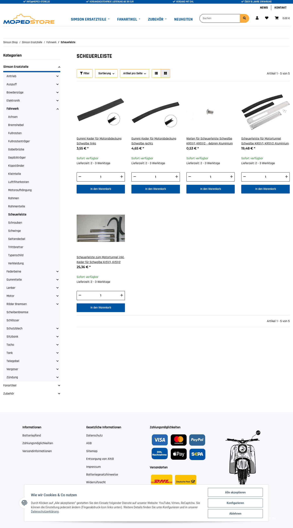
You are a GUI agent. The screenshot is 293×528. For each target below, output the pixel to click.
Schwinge (14, 231)
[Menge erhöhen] (122, 177)
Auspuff (12, 84)
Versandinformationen (37, 451)
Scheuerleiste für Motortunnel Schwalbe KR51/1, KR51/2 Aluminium (265, 141)
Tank (10, 353)
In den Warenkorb (100, 189)
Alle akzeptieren (235, 492)
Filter (84, 73)
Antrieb (11, 76)
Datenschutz (94, 435)
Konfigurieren (235, 503)
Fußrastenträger (19, 141)
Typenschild (15, 255)
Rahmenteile (16, 206)
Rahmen (13, 198)
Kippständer (16, 166)
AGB (89, 443)
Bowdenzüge (15, 92)
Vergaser (12, 369)
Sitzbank (12, 337)
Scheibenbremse (17, 312)
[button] (257, 18)
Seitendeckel (16, 239)
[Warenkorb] (282, 18)
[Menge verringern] (80, 177)
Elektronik (13, 100)
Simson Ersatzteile (15, 67)
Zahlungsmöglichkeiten (37, 443)
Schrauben (15, 223)
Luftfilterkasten (18, 182)
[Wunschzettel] (267, 18)
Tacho (10, 345)
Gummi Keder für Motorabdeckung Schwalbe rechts (153, 141)
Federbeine (14, 271)
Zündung (12, 377)
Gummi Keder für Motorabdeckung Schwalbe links (99, 141)
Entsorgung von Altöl (100, 459)
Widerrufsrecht (96, 482)
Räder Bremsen (17, 304)
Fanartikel (10, 385)
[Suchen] (219, 18)
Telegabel (13, 361)
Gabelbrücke (16, 149)
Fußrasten (15, 133)
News (264, 7)
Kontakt (280, 7)
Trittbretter (15, 247)
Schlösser (13, 320)
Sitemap (91, 451)
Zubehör (8, 393)
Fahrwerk (13, 109)
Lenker (11, 288)
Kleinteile (14, 174)
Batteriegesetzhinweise (102, 474)
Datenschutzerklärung (45, 511)
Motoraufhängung (20, 190)
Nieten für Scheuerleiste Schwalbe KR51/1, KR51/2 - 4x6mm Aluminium (209, 141)
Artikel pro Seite (132, 73)
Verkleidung (16, 263)
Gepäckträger (17, 157)
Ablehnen (235, 513)
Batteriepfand (31, 435)
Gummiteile (14, 280)
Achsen (13, 117)
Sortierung (104, 73)
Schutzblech (14, 328)
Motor (10, 296)
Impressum (93, 467)
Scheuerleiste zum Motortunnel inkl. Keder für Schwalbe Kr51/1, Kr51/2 (100, 259)
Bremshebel (16, 125)
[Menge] (101, 177)
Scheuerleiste (17, 214)
